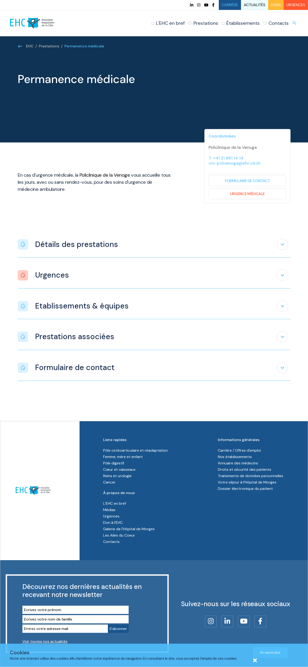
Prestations (49, 46)
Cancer (109, 482)
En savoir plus (270, 652)
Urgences (296, 4)
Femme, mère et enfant (123, 456)
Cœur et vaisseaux (119, 469)
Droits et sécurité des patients (244, 469)
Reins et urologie (117, 475)
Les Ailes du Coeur (119, 535)
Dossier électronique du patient (245, 488)
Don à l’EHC (113, 522)
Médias (109, 509)
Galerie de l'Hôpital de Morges (129, 528)
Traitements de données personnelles (250, 475)
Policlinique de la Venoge (105, 175)
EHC (30, 46)
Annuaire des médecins (238, 463)
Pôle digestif (113, 463)
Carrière (230, 4)
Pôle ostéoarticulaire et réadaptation (136, 450)
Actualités (254, 4)
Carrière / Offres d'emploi (239, 450)
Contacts (111, 541)
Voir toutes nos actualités (45, 641)
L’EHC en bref (114, 503)
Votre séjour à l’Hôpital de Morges (247, 482)
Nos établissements (235, 456)
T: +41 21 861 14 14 (226, 158)
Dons (276, 4)
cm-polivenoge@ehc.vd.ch (234, 163)
